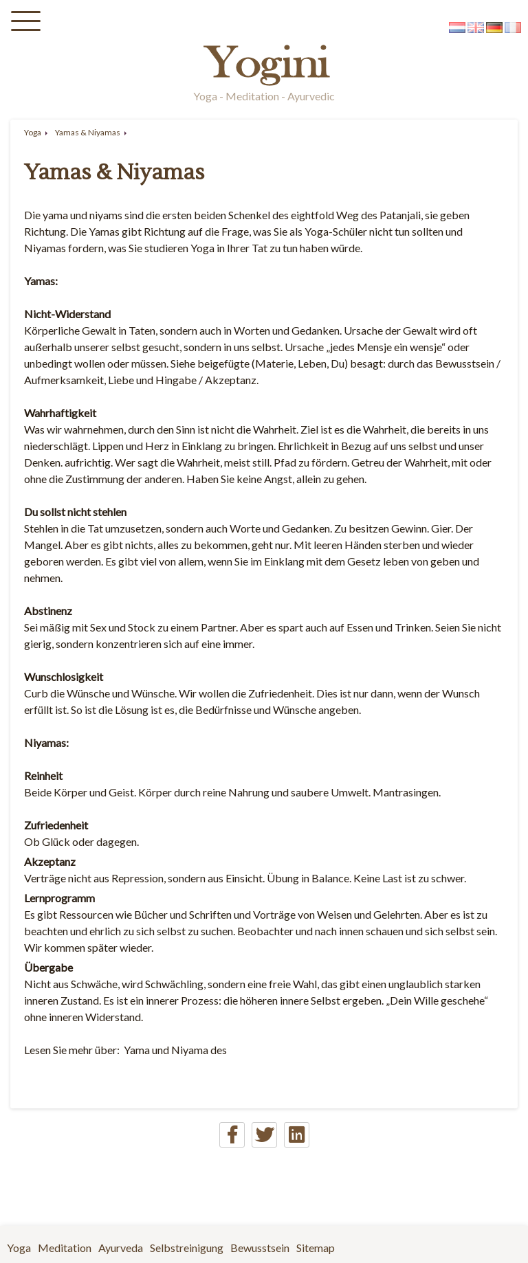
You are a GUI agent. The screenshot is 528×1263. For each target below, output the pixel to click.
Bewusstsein (259, 1247)
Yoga (32, 132)
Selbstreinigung (186, 1247)
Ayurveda (120, 1247)
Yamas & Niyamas (87, 132)
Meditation (64, 1247)
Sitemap (315, 1247)
